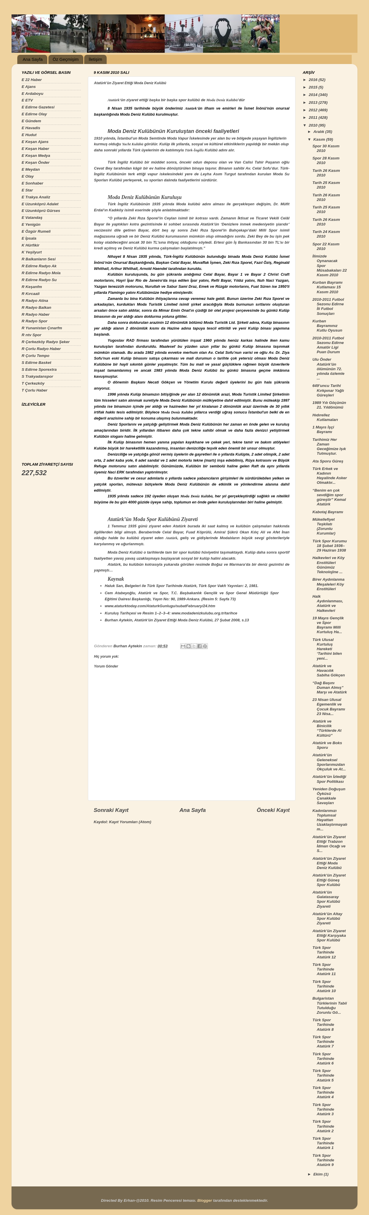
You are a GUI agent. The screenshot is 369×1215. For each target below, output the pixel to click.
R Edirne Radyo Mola (41, 273)
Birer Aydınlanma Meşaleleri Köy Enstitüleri (328, 584)
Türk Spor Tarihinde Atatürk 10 (324, 986)
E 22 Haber (32, 80)
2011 (314, 117)
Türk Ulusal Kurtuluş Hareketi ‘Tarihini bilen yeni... (327, 649)
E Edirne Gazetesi (38, 107)
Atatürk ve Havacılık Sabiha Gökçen (328, 670)
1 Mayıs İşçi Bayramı (323, 429)
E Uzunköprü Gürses (41, 210)
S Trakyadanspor (37, 376)
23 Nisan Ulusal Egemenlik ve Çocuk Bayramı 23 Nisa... (328, 706)
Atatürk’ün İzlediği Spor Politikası (329, 778)
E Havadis (31, 128)
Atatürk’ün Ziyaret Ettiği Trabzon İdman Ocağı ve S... (329, 844)
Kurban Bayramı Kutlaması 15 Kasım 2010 (327, 287)
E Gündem (31, 121)
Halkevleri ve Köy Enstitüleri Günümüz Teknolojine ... (328, 565)
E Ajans (29, 86)
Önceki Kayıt (273, 810)
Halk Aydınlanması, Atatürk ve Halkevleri (327, 603)
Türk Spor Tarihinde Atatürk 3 (323, 1109)
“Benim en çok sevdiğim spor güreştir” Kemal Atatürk (329, 497)
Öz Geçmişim (66, 59)
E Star (27, 190)
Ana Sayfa (33, 59)
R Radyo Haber (36, 314)
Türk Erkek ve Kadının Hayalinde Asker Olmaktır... (329, 476)
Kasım (319, 139)
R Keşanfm (32, 287)
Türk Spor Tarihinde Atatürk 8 (323, 1024)
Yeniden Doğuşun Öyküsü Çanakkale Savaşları (328, 796)
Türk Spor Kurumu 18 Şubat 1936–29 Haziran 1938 (329, 545)
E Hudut (29, 135)
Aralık (319, 131)
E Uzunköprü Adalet (40, 204)
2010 (314, 125)
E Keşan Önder (36, 162)
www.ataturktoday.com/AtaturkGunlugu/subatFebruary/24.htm (160, 606)
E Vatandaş (32, 217)
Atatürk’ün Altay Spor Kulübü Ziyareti (327, 918)
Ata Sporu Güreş (327, 461)
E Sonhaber (32, 183)
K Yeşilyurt (32, 252)
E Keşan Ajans (35, 142)
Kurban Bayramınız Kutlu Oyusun (327, 325)
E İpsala (29, 238)
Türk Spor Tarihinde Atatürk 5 (323, 1075)
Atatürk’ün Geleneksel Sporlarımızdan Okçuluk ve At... (329, 762)
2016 (314, 80)
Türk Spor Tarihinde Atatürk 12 (324, 952)
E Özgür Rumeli (36, 231)
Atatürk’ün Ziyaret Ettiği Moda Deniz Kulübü (329, 863)
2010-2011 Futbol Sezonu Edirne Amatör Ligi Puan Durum (328, 345)
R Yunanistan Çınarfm (42, 328)
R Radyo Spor (34, 321)
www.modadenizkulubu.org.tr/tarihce (204, 613)
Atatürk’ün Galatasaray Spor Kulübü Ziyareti (326, 899)
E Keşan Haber (35, 148)
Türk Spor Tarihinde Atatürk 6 (323, 1058)
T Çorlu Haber (34, 390)
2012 (314, 110)
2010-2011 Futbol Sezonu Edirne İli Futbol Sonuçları (328, 306)
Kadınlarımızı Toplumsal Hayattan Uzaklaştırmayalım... (329, 820)
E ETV (27, 100)
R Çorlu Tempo (35, 355)
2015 (314, 87)
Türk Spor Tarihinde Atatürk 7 (323, 1041)
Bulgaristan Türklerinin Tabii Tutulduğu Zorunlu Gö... (329, 1005)
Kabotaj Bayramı (327, 512)
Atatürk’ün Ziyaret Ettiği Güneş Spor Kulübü (329, 880)
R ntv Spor (31, 335)
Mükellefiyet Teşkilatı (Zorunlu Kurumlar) (324, 526)
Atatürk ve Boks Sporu (327, 745)
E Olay (28, 176)
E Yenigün (31, 224)
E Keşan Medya (36, 155)
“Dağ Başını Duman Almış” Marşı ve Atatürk (329, 687)
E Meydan (31, 169)
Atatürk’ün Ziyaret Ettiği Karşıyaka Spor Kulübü (329, 935)
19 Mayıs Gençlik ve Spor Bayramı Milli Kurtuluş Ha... (328, 625)
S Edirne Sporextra (39, 369)
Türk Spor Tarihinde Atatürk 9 (323, 1160)
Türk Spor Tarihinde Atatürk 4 (323, 1092)
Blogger (204, 1200)
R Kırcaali (30, 293)
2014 (314, 95)
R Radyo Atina (35, 300)
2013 (314, 102)
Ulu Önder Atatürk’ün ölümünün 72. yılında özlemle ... (328, 368)
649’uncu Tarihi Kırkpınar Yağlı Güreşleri (328, 390)
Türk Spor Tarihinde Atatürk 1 (323, 1143)
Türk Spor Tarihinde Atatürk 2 (323, 1126)
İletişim (95, 59)
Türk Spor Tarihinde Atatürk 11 (324, 969)
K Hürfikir (30, 245)
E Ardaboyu (32, 93)
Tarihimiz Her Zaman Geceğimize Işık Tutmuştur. (329, 446)
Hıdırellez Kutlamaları (325, 417)
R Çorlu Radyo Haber (41, 349)
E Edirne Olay (34, 114)
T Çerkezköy (33, 383)
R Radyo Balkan (36, 307)
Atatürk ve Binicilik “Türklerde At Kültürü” (327, 728)
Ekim (318, 1174)
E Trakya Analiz (36, 197)
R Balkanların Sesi (39, 259)
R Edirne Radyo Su (39, 280)
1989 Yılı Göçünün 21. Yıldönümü (329, 404)
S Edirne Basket (36, 362)
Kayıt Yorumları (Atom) (130, 822)
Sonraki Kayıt (111, 810)
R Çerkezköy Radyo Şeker (46, 342)
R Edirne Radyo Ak (39, 266)
